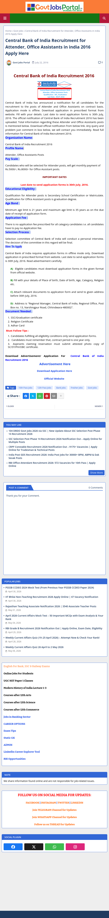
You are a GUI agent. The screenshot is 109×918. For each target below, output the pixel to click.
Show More (96, 472)
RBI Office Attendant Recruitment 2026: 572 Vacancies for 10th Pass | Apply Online (52, 464)
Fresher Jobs (77, 387)
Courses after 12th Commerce (21, 709)
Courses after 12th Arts (17, 695)
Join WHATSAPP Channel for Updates (54, 817)
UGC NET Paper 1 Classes (18, 680)
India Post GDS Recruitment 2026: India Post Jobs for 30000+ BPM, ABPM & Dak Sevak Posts (54, 456)
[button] (104, 18)
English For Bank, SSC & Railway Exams (27, 666)
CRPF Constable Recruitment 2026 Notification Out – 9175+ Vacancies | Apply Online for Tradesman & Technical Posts (53, 448)
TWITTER (63, 802)
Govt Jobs (18, 30)
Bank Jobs (61, 387)
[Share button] (61, 396)
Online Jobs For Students (18, 673)
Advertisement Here (54, 364)
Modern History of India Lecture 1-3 (25, 687)
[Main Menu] (5, 18)
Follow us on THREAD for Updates (54, 824)
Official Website (54, 378)
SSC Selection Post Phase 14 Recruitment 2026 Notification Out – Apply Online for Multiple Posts (55, 440)
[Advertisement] (54, 884)
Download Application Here (54, 371)
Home (8, 30)
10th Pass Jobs (25, 387)
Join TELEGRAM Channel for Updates (55, 809)
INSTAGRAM (48, 802)
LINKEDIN (77, 802)
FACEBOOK (32, 802)
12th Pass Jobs (44, 387)
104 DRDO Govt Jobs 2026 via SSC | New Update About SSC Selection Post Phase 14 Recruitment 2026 (54, 432)
